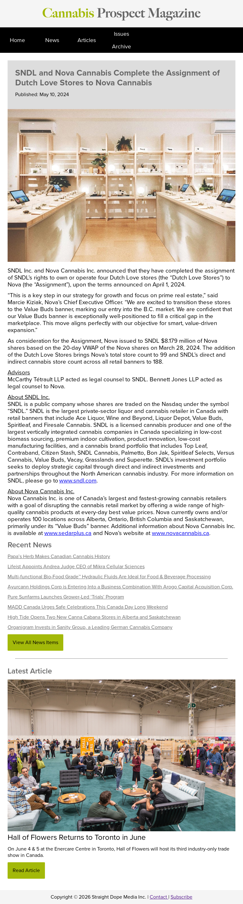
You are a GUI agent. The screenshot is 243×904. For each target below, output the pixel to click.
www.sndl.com (78, 480)
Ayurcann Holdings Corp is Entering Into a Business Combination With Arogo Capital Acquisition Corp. (120, 587)
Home (17, 40)
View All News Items (35, 642)
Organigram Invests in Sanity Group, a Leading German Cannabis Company (90, 627)
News (52, 40)
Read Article (26, 870)
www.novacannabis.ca (180, 533)
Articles (87, 40)
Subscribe (181, 897)
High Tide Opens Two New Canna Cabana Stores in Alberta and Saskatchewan (94, 617)
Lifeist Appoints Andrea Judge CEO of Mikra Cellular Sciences (76, 566)
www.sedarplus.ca (67, 533)
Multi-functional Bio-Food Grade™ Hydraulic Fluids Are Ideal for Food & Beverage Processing (109, 577)
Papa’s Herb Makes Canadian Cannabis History (59, 556)
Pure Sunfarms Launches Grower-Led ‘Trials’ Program (66, 597)
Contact (159, 897)
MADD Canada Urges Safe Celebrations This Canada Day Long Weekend (88, 607)
